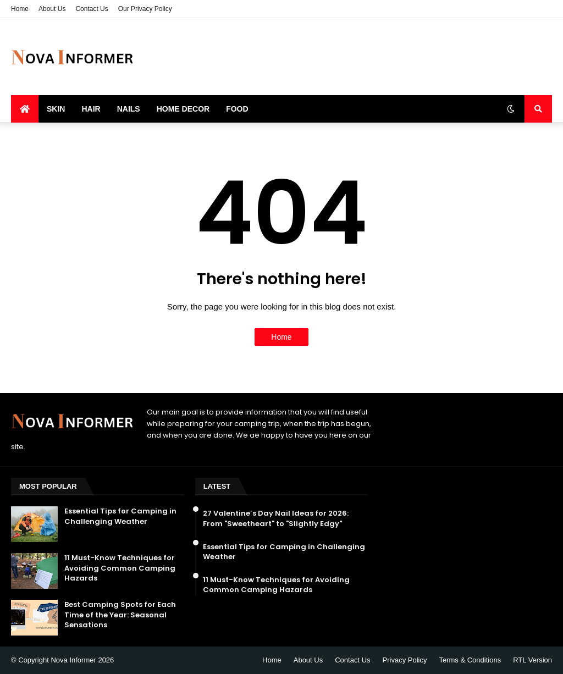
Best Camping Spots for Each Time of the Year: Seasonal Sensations (120, 614)
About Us (51, 9)
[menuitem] (24, 109)
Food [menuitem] (237, 108)
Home (20, 9)
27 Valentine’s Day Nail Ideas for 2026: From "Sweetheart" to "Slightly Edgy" (276, 518)
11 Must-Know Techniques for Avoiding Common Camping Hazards (119, 568)
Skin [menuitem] (56, 108)
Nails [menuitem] (128, 108)
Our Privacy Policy (145, 9)
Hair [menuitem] (90, 108)
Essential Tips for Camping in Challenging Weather (120, 516)
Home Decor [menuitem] (183, 108)
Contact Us (91, 9)
